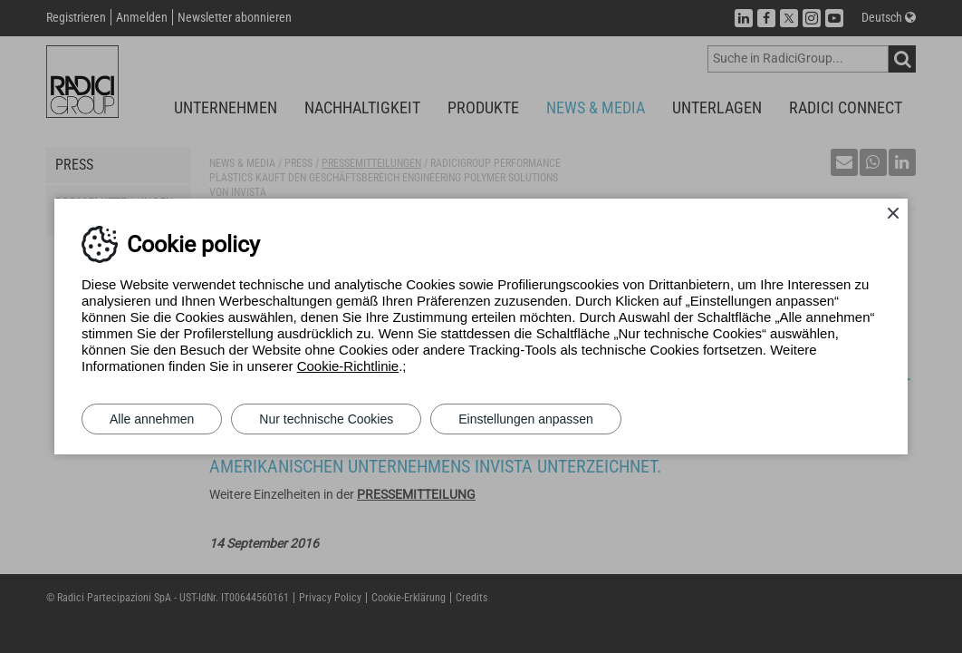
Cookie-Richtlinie (348, 366)
